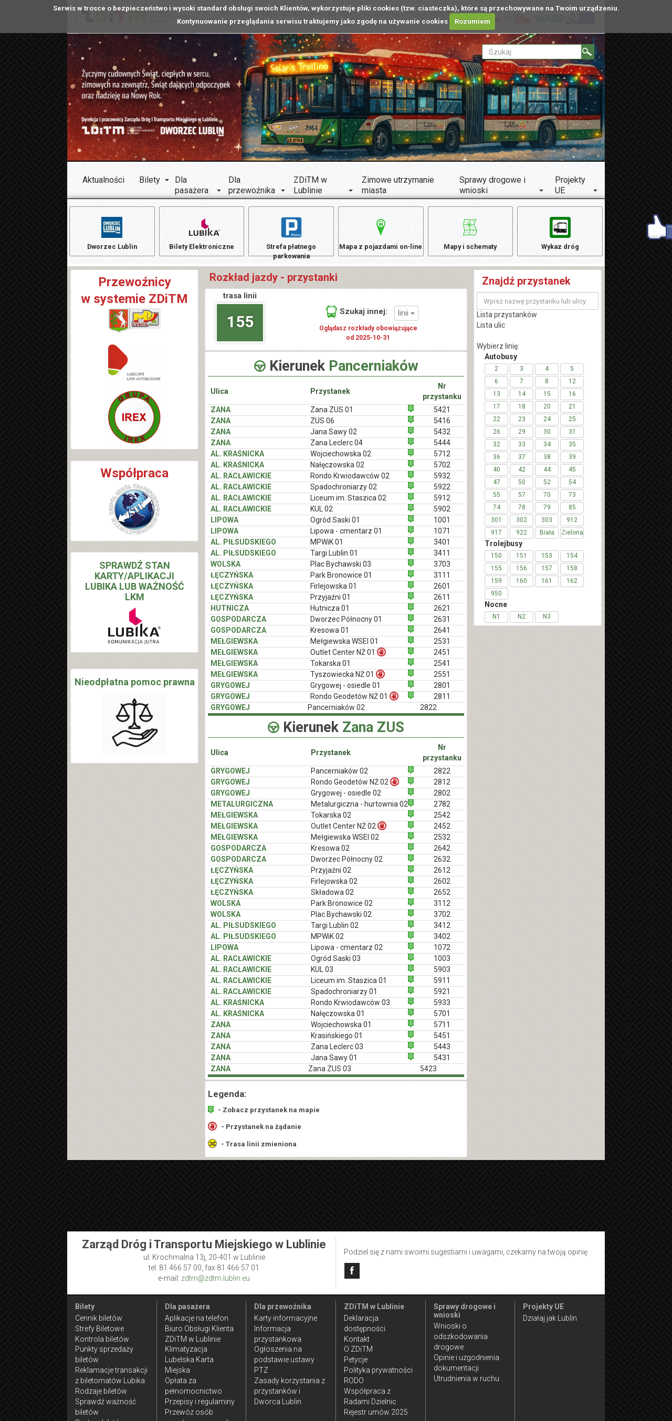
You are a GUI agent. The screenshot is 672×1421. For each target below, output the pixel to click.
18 (522, 412)
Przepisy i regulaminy (200, 1401)
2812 (442, 788)
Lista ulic (491, 331)
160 (521, 587)
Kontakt (357, 1339)
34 (547, 450)
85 (572, 513)
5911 (442, 987)
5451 (442, 1042)
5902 (442, 515)
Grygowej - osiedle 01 (345, 691)
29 (522, 438)
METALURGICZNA (242, 810)
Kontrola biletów (102, 1339)
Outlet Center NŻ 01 (348, 657)
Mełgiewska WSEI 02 (345, 843)
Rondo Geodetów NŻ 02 (355, 787)
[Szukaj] (587, 51)
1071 (442, 537)
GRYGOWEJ (230, 691)
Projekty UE (570, 185)
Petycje (356, 1359)
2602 (442, 887)
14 (522, 400)
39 (572, 463)
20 (547, 412)
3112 (442, 909)
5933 (442, 1009)
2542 (442, 821)
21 (572, 412)
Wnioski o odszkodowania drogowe (461, 1336)
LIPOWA (224, 526)
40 (496, 475)
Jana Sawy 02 (333, 438)
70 (547, 501)
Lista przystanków (507, 321)
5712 (442, 460)
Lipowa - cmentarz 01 (346, 537)
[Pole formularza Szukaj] (532, 51)
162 (572, 587)
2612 (442, 876)
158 (572, 574)
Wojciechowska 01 (341, 1031)
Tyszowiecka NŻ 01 (347, 679)
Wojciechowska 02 (340, 460)
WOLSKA (225, 570)
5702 (442, 471)
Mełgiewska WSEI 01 (344, 647)
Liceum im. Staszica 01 (349, 987)
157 (546, 574)
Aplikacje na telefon (196, 1318)
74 (496, 513)
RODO (354, 1380)
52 (547, 488)
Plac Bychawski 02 (341, 920)
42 (522, 475)
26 (496, 438)
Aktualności (103, 180)
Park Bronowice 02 (342, 909)
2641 (442, 636)
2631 (442, 625)
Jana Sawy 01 (334, 1064)
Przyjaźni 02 (331, 876)
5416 (442, 427)
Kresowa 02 (330, 854)
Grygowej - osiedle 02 (346, 799)
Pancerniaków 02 (339, 777)
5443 (442, 1053)
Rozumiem (472, 21)
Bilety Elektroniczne (201, 233)
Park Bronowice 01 (341, 581)
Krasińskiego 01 (337, 1042)
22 (496, 425)
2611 (442, 603)
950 (496, 599)
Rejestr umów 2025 (376, 1412)
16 (572, 400)
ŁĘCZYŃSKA (232, 581)
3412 (442, 931)
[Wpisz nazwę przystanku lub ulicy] (537, 307)
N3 (547, 622)
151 (521, 562)
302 (521, 526)
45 (572, 475)
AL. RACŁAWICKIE (241, 482)
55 (496, 501)
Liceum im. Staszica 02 (348, 504)
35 (572, 450)
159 (496, 587)
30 (547, 438)
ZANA (220, 416)
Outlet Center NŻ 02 (348, 832)
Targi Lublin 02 (335, 931)
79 (547, 513)
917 (496, 538)
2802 (442, 799)
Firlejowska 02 (334, 887)
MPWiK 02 (327, 942)
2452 (442, 832)
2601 (442, 592)
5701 (442, 1020)
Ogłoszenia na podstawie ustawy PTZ (284, 1359)
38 (547, 463)
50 (522, 488)
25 (572, 425)
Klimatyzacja (186, 1349)
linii (406, 319)
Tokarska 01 (330, 669)
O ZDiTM (358, 1349)
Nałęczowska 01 (338, 1020)
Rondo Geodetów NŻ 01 (354, 701)
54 (572, 488)
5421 (442, 416)
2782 (442, 810)
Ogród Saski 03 (336, 964)
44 (547, 475)
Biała (547, 538)
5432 (442, 438)
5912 (442, 504)
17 (496, 412)
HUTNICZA (230, 614)
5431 (442, 1064)
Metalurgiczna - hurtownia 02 (359, 810)
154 (572, 562)
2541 (442, 669)
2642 (442, 854)
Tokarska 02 (331, 821)
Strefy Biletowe (99, 1328)
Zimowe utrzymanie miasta (398, 185)
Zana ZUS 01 (331, 416)
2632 (442, 865)
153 (546, 562)
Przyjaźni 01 (330, 603)
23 (522, 425)
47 (496, 488)
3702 (442, 920)
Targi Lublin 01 (334, 559)
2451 (442, 658)
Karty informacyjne (285, 1318)
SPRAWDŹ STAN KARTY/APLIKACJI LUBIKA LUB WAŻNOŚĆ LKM (134, 587)
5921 (442, 998)
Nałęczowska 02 (337, 471)
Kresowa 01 (329, 636)
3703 (442, 570)
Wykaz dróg (560, 233)
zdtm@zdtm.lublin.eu (215, 1278)
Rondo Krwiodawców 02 (350, 482)
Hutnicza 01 (330, 614)
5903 (442, 975)
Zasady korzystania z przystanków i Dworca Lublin (289, 1391)
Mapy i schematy (470, 233)
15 (547, 400)
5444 (442, 449)
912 (572, 526)
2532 (442, 843)
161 (546, 587)
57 (522, 501)
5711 (442, 1031)
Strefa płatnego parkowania (291, 238)
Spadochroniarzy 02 (343, 493)
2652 (442, 898)
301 (496, 526)
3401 (442, 548)
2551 (442, 680)
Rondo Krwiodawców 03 (350, 1009)
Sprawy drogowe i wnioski (492, 185)
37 (522, 463)
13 (496, 400)
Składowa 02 (332, 898)
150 (496, 562)
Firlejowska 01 (333, 592)
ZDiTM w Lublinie (310, 185)
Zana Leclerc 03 (337, 1053)
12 (572, 387)
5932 (442, 482)
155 (240, 328)
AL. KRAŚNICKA (237, 460)
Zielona (572, 538)
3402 (442, 942)
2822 (442, 777)
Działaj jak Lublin (550, 1318)
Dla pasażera (191, 185)
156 (521, 574)
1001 (442, 526)
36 (496, 463)
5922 (442, 493)
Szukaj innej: (356, 317)
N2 (522, 622)
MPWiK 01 (326, 548)
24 (547, 425)
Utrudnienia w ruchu (466, 1378)
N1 (496, 622)
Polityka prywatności (378, 1370)
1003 (442, 964)
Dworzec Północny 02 (347, 865)
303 (546, 526)
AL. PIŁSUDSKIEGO (243, 548)
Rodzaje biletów (101, 1391)
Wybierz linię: (498, 352)
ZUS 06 (322, 427)
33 (522, 450)
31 (572, 438)
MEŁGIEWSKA (234, 647)
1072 (442, 953)
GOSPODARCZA (238, 625)
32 (496, 450)
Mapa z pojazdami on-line (380, 238)
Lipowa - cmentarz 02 (347, 953)
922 (521, 538)
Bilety (149, 180)
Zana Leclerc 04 (336, 449)
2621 (442, 614)
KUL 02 (321, 515)
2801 (442, 691)
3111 (442, 581)
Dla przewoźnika (251, 185)
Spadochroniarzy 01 (344, 998)
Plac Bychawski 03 (340, 570)
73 (572, 501)
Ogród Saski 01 (335, 526)
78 (522, 513)
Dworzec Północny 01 (346, 625)
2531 (442, 647)
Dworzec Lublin (112, 233)
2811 (442, 702)
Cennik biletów (98, 1318)
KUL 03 (322, 975)
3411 (442, 559)
